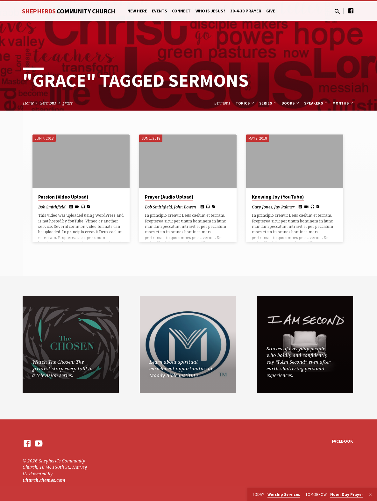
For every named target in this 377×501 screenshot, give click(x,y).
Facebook (342, 441)
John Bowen (185, 207)
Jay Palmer (284, 207)
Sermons (48, 103)
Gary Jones (262, 207)
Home (28, 103)
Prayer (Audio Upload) (169, 197)
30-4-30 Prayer (245, 11)
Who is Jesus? (210, 11)
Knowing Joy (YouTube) (278, 197)
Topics (245, 103)
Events (159, 11)
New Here (137, 11)
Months (343, 103)
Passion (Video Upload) (63, 197)
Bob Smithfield (51, 207)
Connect (181, 11)
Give (270, 11)
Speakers (316, 103)
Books (290, 103)
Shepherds (68, 11)
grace (67, 103)
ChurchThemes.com (44, 480)
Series (268, 103)
